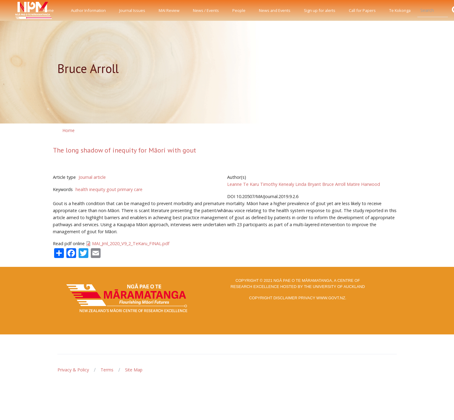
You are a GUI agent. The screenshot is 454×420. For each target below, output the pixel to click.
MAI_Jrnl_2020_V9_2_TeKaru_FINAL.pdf (130, 243)
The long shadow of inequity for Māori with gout (124, 150)
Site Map (133, 370)
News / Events (206, 10)
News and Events (274, 10)
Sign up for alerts (319, 10)
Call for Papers (362, 10)
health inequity (90, 189)
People (238, 10)
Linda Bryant (308, 184)
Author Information (88, 10)
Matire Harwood (363, 184)
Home (48, 10)
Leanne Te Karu (243, 184)
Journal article (92, 177)
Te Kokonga (400, 10)
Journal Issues (132, 10)
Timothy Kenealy (277, 184)
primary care (129, 189)
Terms (107, 370)
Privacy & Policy (73, 370)
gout (111, 189)
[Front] (18, 10)
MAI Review (169, 10)
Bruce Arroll (333, 184)
